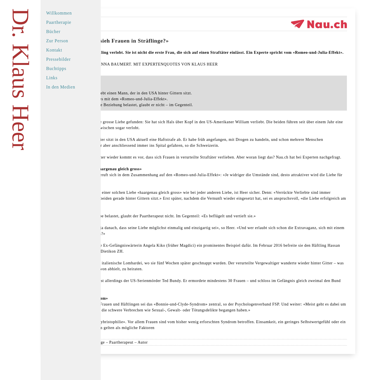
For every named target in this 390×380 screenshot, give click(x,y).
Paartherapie (58, 22)
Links (51, 77)
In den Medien (60, 87)
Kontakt (54, 50)
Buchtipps (56, 68)
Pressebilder (58, 59)
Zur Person (57, 40)
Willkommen (59, 13)
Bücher (53, 31)
